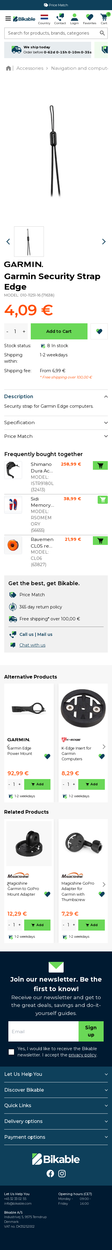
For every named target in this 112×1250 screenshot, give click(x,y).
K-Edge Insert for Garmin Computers (76, 753)
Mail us (45, 634)
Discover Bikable (24, 1090)
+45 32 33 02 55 (15, 1199)
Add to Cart (59, 331)
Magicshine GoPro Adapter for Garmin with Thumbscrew (78, 891)
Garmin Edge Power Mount (19, 751)
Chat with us (32, 645)
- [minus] (9, 784)
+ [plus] (19, 784)
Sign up (91, 1031)
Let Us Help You (23, 1074)
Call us (26, 634)
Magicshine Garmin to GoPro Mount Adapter (23, 889)
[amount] (14, 784)
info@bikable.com (18, 1204)
